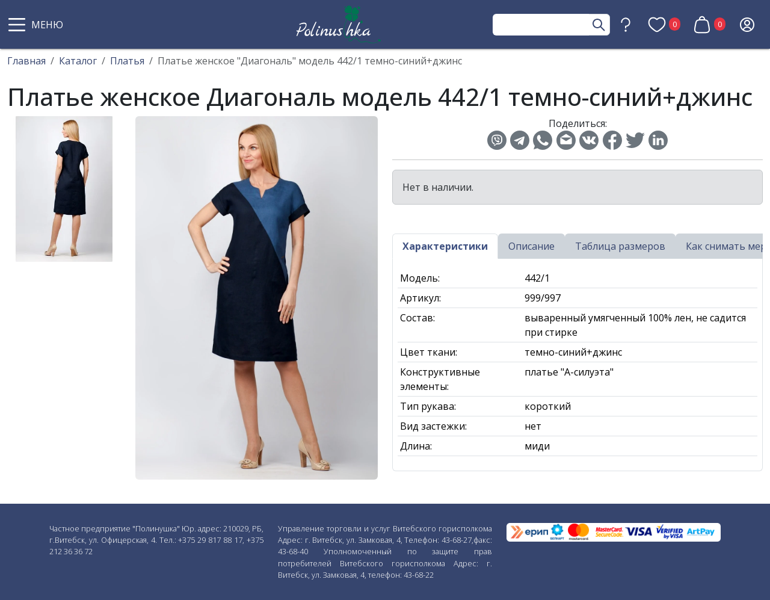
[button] (37, 24)
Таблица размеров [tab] (620, 246)
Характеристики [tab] (445, 246)
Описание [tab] (531, 246)
